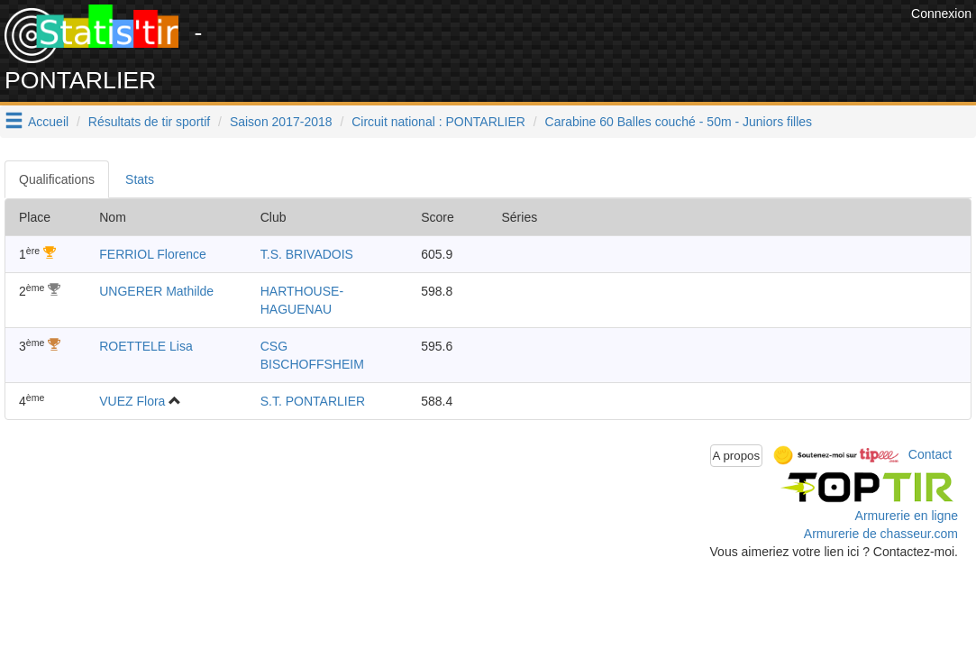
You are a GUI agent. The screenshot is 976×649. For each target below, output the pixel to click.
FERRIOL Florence (152, 254)
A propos (737, 455)
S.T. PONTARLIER (312, 401)
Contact (930, 454)
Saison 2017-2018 (281, 121)
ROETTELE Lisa (145, 346)
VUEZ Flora (132, 401)
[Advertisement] (579, 45)
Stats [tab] (139, 179)
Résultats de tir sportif (149, 121)
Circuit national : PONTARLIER (438, 121)
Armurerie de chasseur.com (881, 533)
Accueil (48, 121)
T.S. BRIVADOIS (306, 254)
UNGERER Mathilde (156, 291)
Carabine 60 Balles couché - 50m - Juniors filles (678, 121)
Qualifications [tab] (57, 179)
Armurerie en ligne (906, 515)
